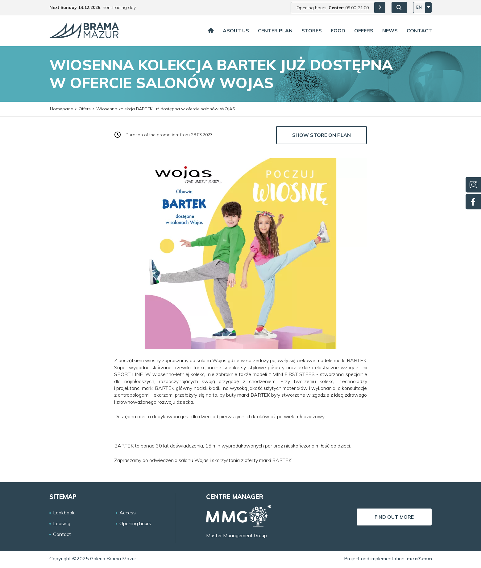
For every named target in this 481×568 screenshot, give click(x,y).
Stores (311, 30)
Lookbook (64, 513)
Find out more (394, 517)
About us (236, 30)
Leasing (61, 523)
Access (127, 513)
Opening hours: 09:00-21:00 (332, 7)
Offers (363, 30)
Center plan (275, 30)
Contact (419, 30)
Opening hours (135, 523)
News (390, 30)
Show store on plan (321, 135)
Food (338, 30)
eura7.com (419, 558)
